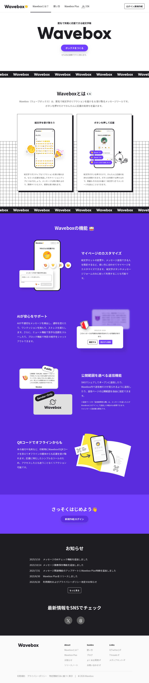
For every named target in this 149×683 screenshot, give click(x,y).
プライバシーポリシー (37, 676)
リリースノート (71, 665)
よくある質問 (94, 660)
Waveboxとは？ (41, 6)
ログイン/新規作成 (134, 6)
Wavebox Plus (72, 6)
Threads (114, 655)
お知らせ (68, 660)
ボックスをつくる (74, 48)
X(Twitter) (115, 650)
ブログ (90, 655)
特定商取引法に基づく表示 (61, 676)
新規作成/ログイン (74, 519)
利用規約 (21, 676)
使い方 (56, 6)
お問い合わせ (94, 665)
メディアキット (117, 660)
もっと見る (74, 590)
